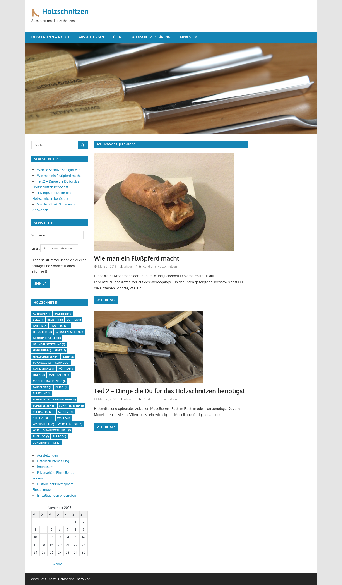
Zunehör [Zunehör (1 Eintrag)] (41, 442)
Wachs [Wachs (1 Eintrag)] (63, 418)
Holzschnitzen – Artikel (49, 37)
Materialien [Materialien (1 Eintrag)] (59, 374)
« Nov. (57, 564)
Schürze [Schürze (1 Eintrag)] (66, 412)
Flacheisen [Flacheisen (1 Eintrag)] (60, 325)
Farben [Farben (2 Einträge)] (40, 325)
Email (35, 248)
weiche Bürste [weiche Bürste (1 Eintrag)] (70, 424)
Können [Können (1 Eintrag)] (65, 368)
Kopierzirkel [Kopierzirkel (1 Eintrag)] (44, 368)
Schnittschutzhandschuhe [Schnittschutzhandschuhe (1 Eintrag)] (54, 399)
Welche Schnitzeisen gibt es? (58, 170)
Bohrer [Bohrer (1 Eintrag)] (74, 319)
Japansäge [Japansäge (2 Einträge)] (42, 362)
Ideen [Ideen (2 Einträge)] (68, 356)
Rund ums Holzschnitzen (160, 266)
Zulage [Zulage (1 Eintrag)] (59, 436)
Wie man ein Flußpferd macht (136, 258)
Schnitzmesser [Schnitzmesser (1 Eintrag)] (71, 405)
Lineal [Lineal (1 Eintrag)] (39, 374)
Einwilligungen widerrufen (56, 495)
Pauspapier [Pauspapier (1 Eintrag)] (42, 387)
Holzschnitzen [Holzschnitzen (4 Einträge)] (45, 356)
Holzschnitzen (65, 11)
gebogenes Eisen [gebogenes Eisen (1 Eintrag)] (69, 332)
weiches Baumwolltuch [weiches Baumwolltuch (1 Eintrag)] (52, 430)
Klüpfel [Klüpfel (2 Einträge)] (62, 362)
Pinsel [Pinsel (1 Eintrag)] (61, 387)
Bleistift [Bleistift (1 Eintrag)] (55, 319)
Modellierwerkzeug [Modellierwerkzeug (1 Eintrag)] (49, 381)
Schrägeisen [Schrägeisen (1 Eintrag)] (43, 412)
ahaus (128, 266)
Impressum (188, 37)
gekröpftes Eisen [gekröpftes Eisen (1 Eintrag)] (47, 338)
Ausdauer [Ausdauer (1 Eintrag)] (41, 313)
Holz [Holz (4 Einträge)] (60, 350)
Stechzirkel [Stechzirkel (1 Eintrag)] (43, 418)
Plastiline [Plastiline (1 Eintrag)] (41, 393)
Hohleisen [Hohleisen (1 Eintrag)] (42, 350)
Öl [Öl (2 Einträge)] (56, 442)
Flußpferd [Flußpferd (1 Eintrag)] (42, 332)
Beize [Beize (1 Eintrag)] (38, 319)
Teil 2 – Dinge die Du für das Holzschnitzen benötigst (169, 391)
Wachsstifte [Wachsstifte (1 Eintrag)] (43, 424)
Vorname (38, 235)
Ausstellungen (91, 37)
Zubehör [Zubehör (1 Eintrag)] (41, 436)
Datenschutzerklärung (150, 37)
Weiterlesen (106, 300)
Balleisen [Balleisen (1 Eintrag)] (62, 313)
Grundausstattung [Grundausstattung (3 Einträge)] (49, 344)
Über (117, 37)
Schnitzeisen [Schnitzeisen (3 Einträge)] (44, 405)
